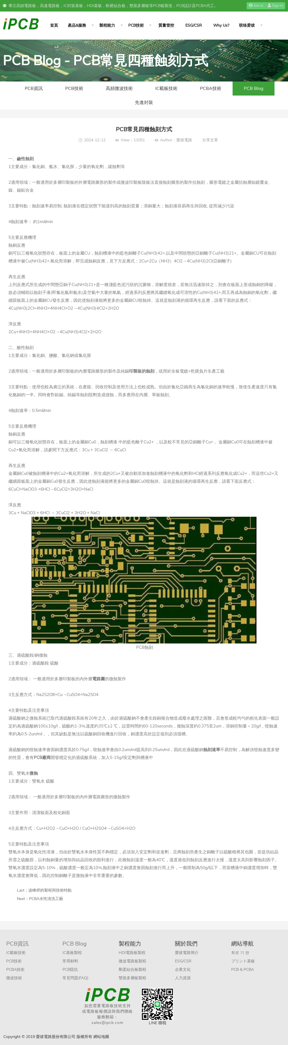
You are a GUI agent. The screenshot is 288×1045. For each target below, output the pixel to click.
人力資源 (183, 978)
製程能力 (107, 25)
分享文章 (210, 140)
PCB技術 (136, 25)
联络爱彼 (247, 25)
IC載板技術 (166, 88)
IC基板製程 (72, 952)
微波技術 (14, 978)
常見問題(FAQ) (75, 978)
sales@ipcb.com (107, 1022)
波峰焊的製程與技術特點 (50, 890)
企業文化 (183, 969)
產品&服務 (77, 25)
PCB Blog (253, 88)
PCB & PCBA (242, 969)
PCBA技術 (210, 88)
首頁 (54, 25)
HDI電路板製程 (132, 952)
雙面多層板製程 (132, 978)
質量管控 (166, 25)
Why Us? (221, 25)
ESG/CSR (193, 25)
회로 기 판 (240, 952)
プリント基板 (243, 961)
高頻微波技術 (119, 88)
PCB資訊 (34, 88)
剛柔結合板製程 (132, 969)
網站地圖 (101, 1036)
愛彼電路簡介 (187, 952)
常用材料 (70, 961)
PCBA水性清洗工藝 (46, 898)
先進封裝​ (144, 102)
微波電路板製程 (132, 961)
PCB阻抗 (70, 969)
